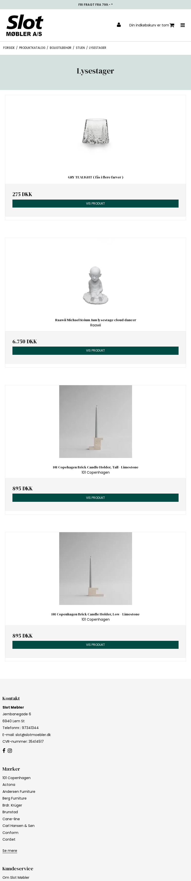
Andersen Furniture (18, 791)
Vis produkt (95, 203)
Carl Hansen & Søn (18, 825)
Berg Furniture (14, 798)
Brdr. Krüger (12, 805)
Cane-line (11, 818)
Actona (8, 784)
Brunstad (10, 811)
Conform (10, 832)
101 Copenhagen (16, 777)
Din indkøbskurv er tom (151, 25)
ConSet (8, 839)
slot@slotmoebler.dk (33, 734)
